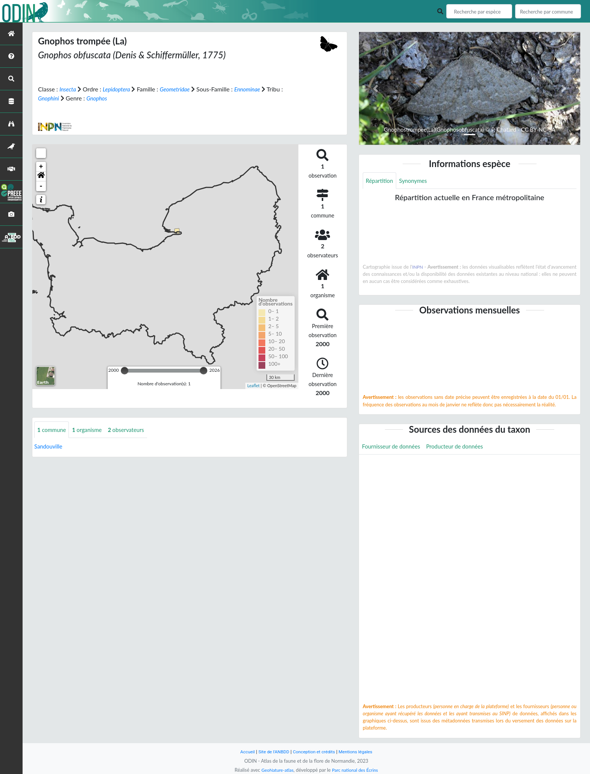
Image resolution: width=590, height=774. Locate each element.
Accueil (243, 751)
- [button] (41, 185)
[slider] (124, 370)
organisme (90, 429)
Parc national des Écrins (356, 770)
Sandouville (49, 446)
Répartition (380, 180)
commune (52, 429)
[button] (41, 176)
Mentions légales (359, 751)
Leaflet (253, 385)
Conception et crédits (314, 751)
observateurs (132, 429)
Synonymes (416, 180)
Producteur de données (461, 446)
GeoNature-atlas (275, 770)
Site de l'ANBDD (271, 751)
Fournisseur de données (393, 446)
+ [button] (41, 166)
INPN (418, 268)
